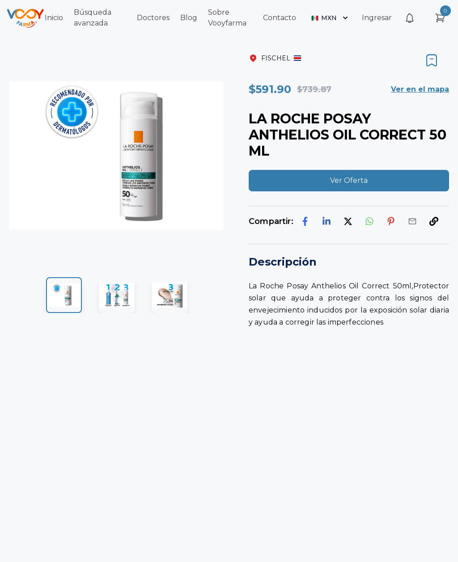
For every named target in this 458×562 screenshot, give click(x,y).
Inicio (54, 17)
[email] (412, 221)
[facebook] (305, 221)
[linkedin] (326, 221)
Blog (188, 17)
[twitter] (348, 221)
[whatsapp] (369, 221)
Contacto (279, 17)
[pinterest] (391, 221)
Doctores (153, 17)
